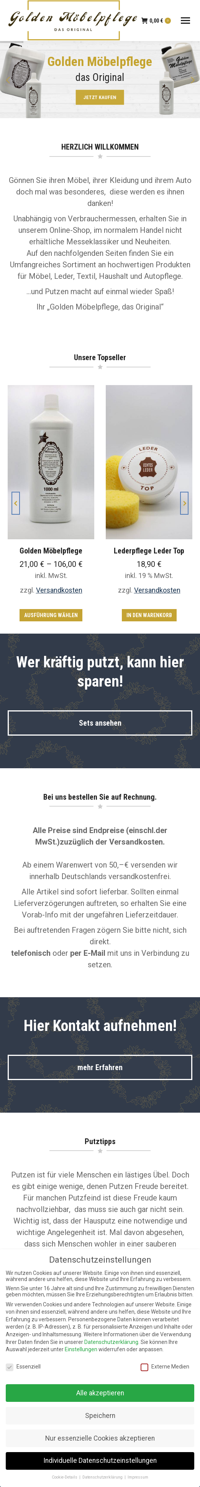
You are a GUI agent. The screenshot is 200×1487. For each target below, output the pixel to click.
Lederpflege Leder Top (149, 550)
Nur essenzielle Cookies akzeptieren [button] (100, 1438)
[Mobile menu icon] (185, 20)
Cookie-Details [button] (65, 1477)
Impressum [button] (138, 1477)
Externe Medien (165, 1366)
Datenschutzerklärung (111, 1342)
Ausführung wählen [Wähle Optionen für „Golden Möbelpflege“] (51, 615)
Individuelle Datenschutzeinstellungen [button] (100, 1460)
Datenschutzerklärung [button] (103, 1477)
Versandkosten (59, 590)
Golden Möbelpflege (51, 550)
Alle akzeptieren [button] (100, 1393)
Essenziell (23, 1366)
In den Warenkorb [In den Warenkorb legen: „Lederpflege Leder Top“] (149, 615)
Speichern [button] (100, 1415)
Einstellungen (81, 1349)
